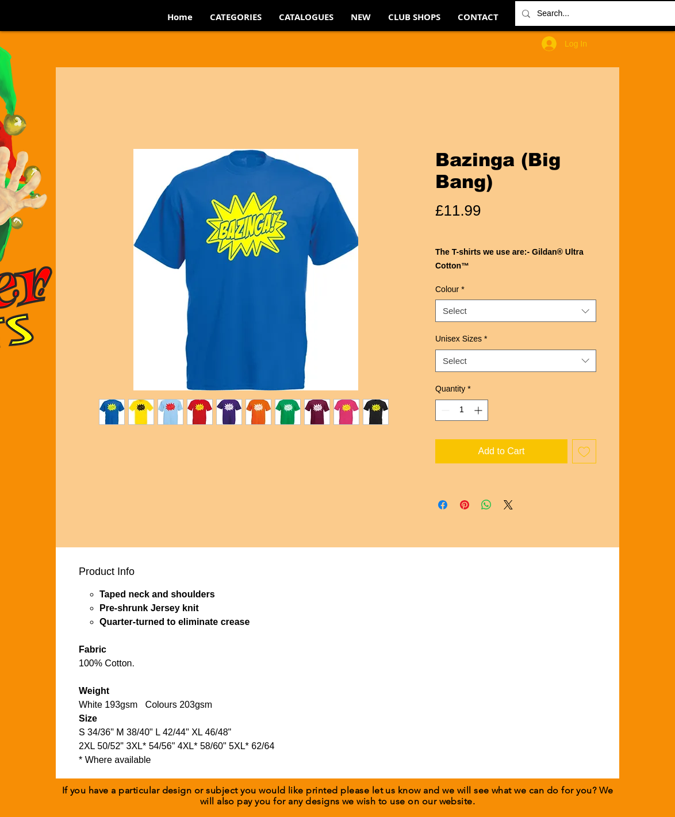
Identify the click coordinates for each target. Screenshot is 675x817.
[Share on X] (508, 505)
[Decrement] (444, 410)
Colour (450, 289)
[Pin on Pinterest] (464, 505)
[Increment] (479, 410)
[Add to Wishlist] (584, 451)
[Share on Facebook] (443, 505)
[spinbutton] (461, 410)
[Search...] (601, 13)
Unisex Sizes (461, 338)
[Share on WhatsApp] (486, 505)
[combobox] (515, 311)
